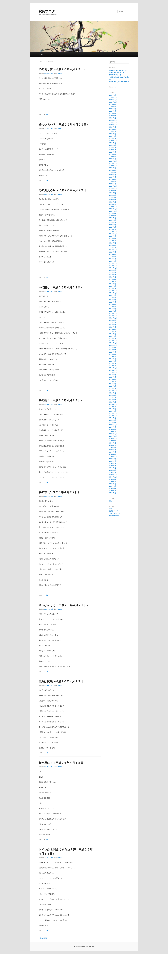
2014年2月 (112, 363)
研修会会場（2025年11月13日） (119, 82)
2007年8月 (112, 459)
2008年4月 (112, 452)
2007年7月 (112, 461)
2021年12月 (113, 186)
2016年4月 (112, 304)
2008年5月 (112, 450)
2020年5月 (112, 220)
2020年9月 (112, 213)
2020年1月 (112, 229)
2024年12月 (113, 120)
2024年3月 (112, 134)
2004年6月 (112, 490)
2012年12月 (113, 391)
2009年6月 (112, 427)
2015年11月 (113, 316)
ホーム (41, 54)
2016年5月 (112, 302)
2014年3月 (112, 361)
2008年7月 (112, 445)
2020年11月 (113, 209)
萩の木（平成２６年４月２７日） (59, 492)
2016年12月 (113, 290)
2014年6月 (112, 354)
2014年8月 (112, 350)
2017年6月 (112, 277)
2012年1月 (112, 402)
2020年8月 (112, 215)
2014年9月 (112, 347)
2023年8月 (112, 145)
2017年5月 (112, 279)
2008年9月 (112, 440)
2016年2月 (112, 309)
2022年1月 (112, 184)
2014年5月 (112, 356)
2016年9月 (112, 295)
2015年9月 (112, 320)
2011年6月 (112, 406)
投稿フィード (113, 511)
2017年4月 (112, 281)
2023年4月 (112, 152)
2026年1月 (112, 95)
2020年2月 (112, 227)
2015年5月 (112, 329)
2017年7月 (112, 275)
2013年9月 (112, 375)
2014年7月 (112, 352)
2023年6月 (112, 150)
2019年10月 (113, 234)
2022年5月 (112, 175)
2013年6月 (112, 379)
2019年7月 (112, 240)
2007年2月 (112, 463)
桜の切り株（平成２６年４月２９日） (62, 69)
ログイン (112, 509)
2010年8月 (112, 418)
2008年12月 (113, 434)
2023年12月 (113, 140)
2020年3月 (112, 225)
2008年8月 (112, 443)
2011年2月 (112, 409)
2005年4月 (112, 484)
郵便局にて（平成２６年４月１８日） (62, 762)
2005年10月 (113, 477)
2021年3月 (112, 200)
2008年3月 (112, 454)
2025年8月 (112, 104)
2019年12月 (113, 231)
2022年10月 (113, 165)
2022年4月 (112, 177)
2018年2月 (112, 261)
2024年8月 (112, 127)
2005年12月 (113, 475)
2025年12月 (113, 97)
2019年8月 (112, 238)
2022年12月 (113, 161)
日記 (47, 114)
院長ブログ (47, 11)
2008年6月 (112, 447)
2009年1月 (112, 431)
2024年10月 (113, 125)
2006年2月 (112, 472)
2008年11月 (113, 436)
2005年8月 (112, 479)
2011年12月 (113, 404)
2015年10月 (113, 318)
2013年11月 (113, 370)
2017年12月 (113, 263)
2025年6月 (112, 106)
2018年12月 (113, 250)
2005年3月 (112, 486)
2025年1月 (112, 118)
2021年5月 (112, 197)
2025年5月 (112, 109)
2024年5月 (112, 129)
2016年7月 (112, 300)
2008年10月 (113, 438)
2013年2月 (112, 386)
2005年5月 (112, 481)
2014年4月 (112, 359)
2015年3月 (112, 334)
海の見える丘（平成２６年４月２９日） (64, 190)
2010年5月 (112, 422)
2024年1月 (112, 138)
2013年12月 (113, 368)
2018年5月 (112, 256)
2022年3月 (112, 179)
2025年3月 (112, 113)
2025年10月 (113, 102)
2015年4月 (112, 331)
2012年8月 (112, 395)
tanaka (60, 73)
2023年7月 (112, 147)
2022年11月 (113, 163)
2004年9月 (112, 488)
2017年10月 (113, 268)
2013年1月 (112, 388)
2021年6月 (112, 195)
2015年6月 (112, 327)
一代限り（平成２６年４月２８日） (61, 287)
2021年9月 (112, 191)
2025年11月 (113, 100)
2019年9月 (112, 236)
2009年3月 (112, 429)
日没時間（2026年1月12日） (118, 70)
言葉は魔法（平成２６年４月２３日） (62, 681)
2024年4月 (112, 131)
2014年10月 (113, 345)
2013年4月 (112, 381)
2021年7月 (112, 193)
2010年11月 (113, 415)
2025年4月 (112, 111)
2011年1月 (112, 411)
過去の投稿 (43, 938)
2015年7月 (112, 325)
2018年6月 (112, 254)
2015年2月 (112, 336)
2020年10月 (113, 211)
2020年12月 (113, 206)
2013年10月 (113, 372)
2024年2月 (112, 136)
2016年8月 (112, 297)
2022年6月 (112, 172)
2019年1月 (112, 247)
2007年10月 (113, 456)
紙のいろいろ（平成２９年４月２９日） (64, 124)
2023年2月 (112, 156)
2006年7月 (112, 466)
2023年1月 (112, 159)
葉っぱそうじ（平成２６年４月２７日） (64, 605)
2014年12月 (113, 340)
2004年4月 (112, 493)
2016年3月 (112, 306)
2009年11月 (113, 425)
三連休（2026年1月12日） (117, 72)
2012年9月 (112, 393)
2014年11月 (113, 343)
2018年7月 (112, 252)
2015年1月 (112, 338)
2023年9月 (112, 143)
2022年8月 (112, 170)
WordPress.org (114, 515)
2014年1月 (112, 365)
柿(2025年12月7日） (115, 75)
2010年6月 (112, 420)
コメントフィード (114, 513)
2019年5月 (112, 243)
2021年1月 (112, 204)
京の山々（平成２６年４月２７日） (61, 400)
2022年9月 (112, 168)
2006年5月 (112, 470)
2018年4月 (112, 259)
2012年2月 (112, 400)
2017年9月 (112, 270)
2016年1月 (112, 311)
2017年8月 (112, 272)
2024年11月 (113, 122)
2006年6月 (112, 468)
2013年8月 (112, 377)
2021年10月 (113, 188)
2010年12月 (113, 413)
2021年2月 (112, 202)
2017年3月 (112, 284)
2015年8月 (112, 322)
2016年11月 (113, 293)
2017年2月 (112, 286)
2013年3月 (112, 384)
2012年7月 (112, 397)
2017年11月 (113, 266)
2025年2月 (112, 116)
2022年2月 (112, 181)
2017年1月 (112, 288)
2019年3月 (112, 245)
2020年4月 (112, 222)
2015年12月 (113, 313)
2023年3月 (112, 154)
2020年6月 (112, 218)
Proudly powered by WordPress (84, 946)
